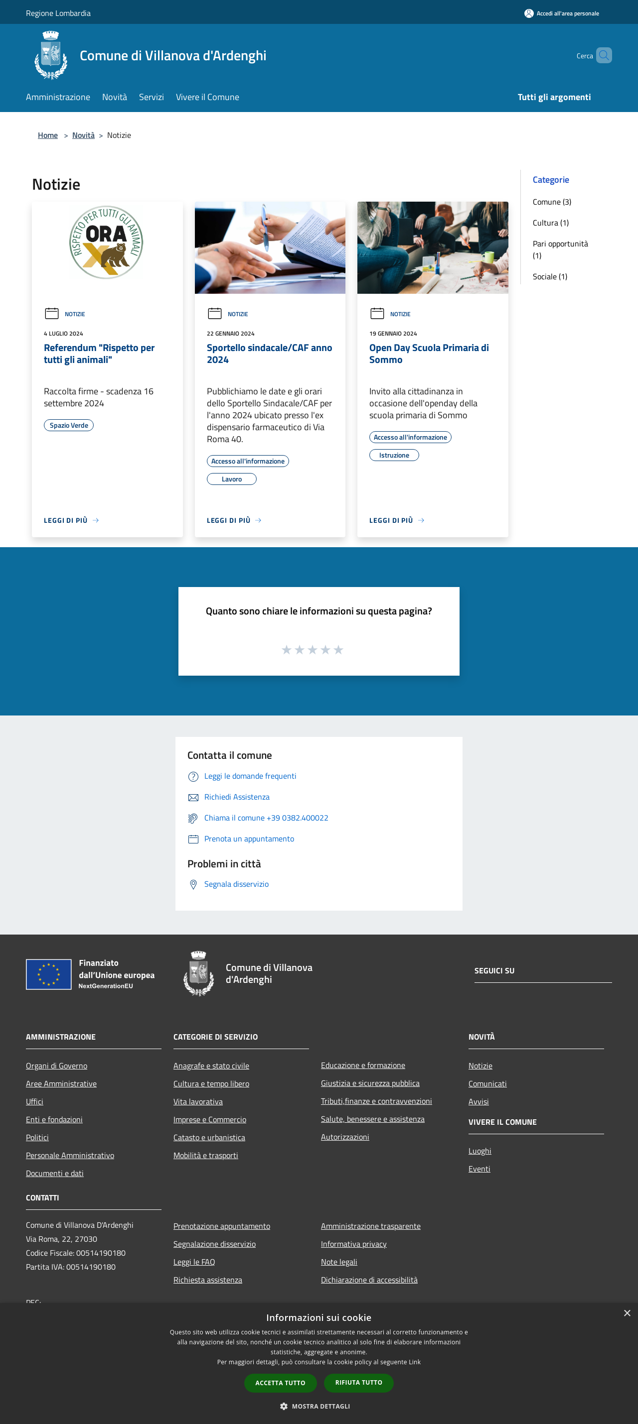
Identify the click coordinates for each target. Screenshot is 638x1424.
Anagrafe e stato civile (211, 1065)
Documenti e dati (55, 1173)
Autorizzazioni (345, 1137)
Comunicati (488, 1083)
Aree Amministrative (61, 1083)
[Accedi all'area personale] (561, 13)
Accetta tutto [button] (281, 1383)
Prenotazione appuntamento (221, 1226)
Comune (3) (552, 202)
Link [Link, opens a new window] (415, 1362)
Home (48, 135)
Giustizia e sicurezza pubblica (370, 1083)
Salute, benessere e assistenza (373, 1119)
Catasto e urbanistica (209, 1137)
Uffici (34, 1101)
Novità (83, 135)
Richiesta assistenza (207, 1280)
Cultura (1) (551, 223)
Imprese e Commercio (209, 1119)
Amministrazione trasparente (371, 1226)
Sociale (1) (550, 276)
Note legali (339, 1262)
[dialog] (319, 1363)
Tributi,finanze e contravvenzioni (376, 1101)
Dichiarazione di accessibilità (369, 1280)
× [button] (627, 1313)
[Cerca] (600, 55)
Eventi (479, 1169)
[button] (319, 1406)
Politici (37, 1137)
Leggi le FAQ (194, 1262)
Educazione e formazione (363, 1065)
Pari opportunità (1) (560, 249)
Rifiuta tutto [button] (359, 1382)
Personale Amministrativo (70, 1155)
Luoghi (480, 1151)
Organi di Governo (56, 1065)
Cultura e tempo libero (211, 1083)
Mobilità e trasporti (205, 1155)
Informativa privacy (354, 1244)
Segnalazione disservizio (214, 1244)
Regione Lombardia (58, 13)
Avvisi (479, 1101)
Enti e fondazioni (54, 1119)
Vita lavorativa (198, 1101)
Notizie (64, 314)
